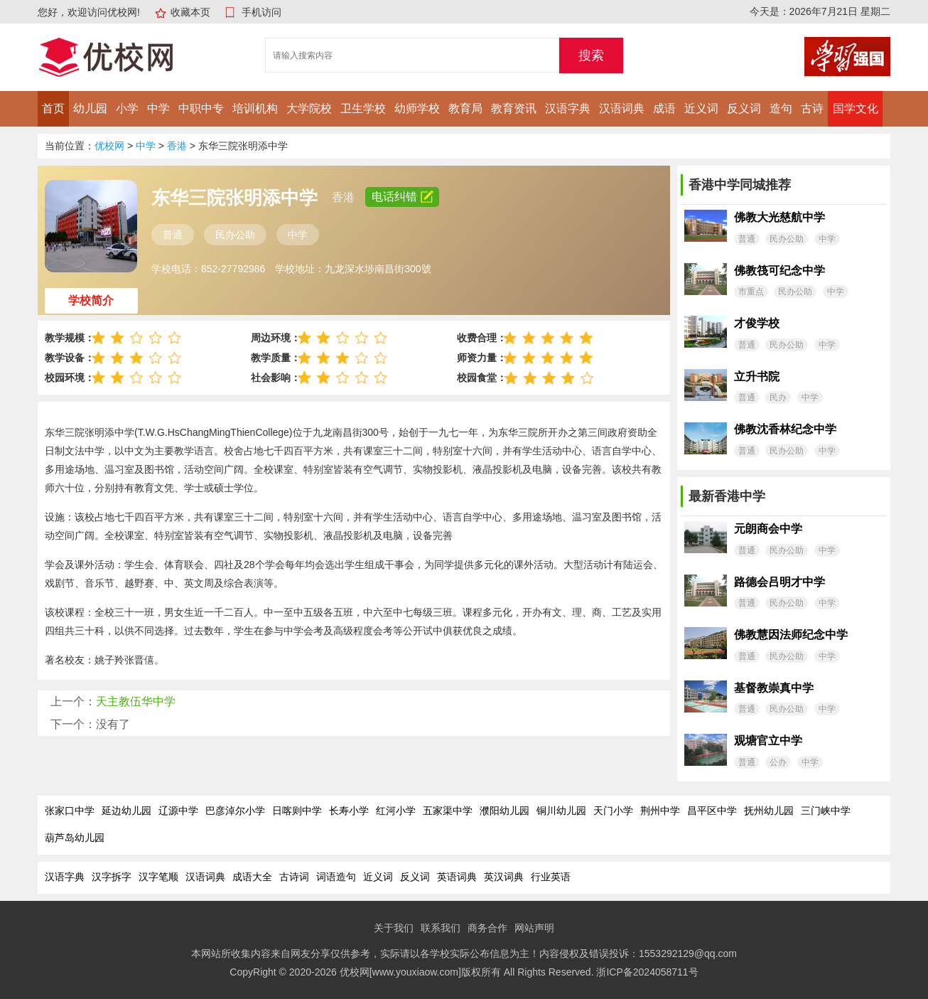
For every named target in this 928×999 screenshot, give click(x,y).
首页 (53, 108)
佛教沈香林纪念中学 (785, 429)
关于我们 (394, 928)
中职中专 (201, 108)
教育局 (465, 108)
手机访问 (261, 12)
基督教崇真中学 (774, 688)
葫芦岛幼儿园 (74, 837)
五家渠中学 (448, 810)
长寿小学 (349, 810)
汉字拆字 (111, 876)
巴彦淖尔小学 (235, 810)
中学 (158, 108)
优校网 (109, 145)
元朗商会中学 (768, 529)
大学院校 (309, 108)
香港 (177, 145)
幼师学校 (417, 108)
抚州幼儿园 (769, 810)
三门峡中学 (826, 810)
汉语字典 (567, 108)
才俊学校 (756, 323)
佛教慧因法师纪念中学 (791, 635)
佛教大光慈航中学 (779, 217)
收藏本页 (190, 12)
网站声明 (534, 928)
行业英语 (551, 876)
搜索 (591, 55)
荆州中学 (660, 810)
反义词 (744, 108)
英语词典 (457, 876)
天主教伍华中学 (136, 701)
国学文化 (855, 108)
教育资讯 (513, 108)
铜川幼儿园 (561, 810)
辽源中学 (178, 810)
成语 (664, 108)
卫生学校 (363, 108)
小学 (127, 108)
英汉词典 (504, 876)
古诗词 (294, 876)
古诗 (812, 108)
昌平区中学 (712, 810)
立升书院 (756, 376)
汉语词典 (621, 108)
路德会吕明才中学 (779, 582)
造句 (781, 108)
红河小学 (396, 810)
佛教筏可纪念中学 (779, 271)
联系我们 (440, 928)
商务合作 (487, 928)
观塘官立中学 (768, 740)
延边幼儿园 (126, 810)
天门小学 (613, 810)
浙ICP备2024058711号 (647, 972)
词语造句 (336, 876)
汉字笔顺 (158, 876)
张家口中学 (70, 810)
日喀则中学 (297, 810)
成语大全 (252, 876)
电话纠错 (402, 197)
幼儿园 (90, 108)
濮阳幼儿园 (504, 810)
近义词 (701, 108)
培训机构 (255, 108)
